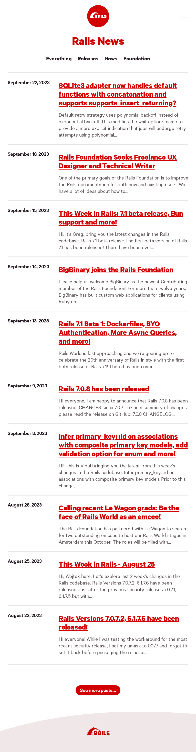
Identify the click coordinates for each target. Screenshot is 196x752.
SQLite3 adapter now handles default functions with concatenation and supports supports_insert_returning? (118, 94)
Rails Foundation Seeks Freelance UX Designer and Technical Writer (118, 161)
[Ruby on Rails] (98, 16)
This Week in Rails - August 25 (107, 564)
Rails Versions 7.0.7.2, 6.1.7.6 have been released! (119, 622)
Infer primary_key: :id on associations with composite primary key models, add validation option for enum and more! (123, 444)
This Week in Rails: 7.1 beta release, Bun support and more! (121, 217)
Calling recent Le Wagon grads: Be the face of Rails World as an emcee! (119, 512)
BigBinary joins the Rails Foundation (116, 269)
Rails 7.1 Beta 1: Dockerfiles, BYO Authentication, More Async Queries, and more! (118, 332)
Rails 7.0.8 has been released (104, 388)
